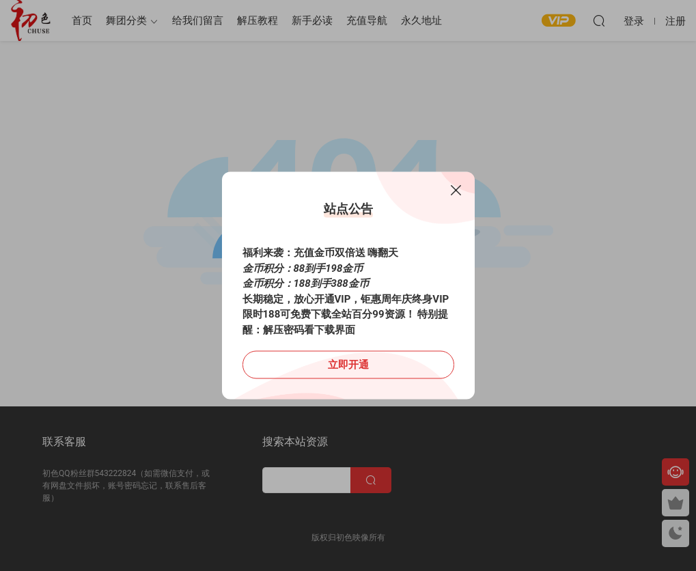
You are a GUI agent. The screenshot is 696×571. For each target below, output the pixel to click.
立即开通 (348, 365)
